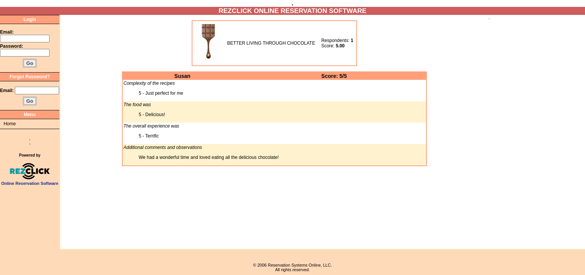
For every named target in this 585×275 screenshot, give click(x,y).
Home (9, 123)
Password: (12, 46)
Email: (7, 32)
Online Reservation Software (29, 181)
